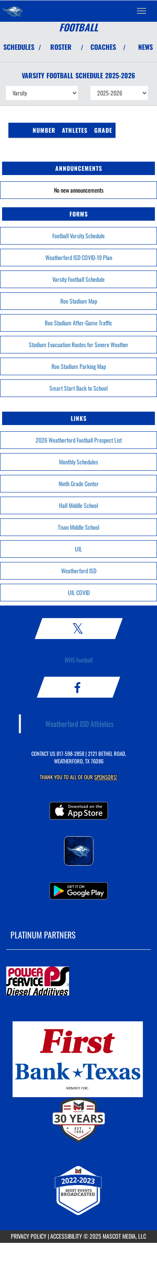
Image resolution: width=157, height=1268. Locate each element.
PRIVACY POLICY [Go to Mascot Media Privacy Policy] (28, 1236)
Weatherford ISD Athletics (79, 723)
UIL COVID (79, 592)
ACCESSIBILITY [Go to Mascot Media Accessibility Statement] (66, 1236)
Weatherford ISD (78, 570)
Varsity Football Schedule (78, 279)
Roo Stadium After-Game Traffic (78, 322)
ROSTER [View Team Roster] (61, 47)
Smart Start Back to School (78, 388)
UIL (78, 548)
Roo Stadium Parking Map (78, 366)
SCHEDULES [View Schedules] (18, 47)
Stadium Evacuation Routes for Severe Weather (79, 344)
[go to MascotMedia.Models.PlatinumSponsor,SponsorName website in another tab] (78, 981)
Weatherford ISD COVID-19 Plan (78, 257)
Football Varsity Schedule (78, 235)
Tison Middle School (78, 527)
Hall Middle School (78, 505)
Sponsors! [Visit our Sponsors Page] (105, 777)
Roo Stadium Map (78, 300)
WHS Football (78, 659)
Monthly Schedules (78, 461)
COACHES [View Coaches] (103, 47)
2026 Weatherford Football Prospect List (79, 440)
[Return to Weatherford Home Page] (12, 10)
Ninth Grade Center (79, 483)
